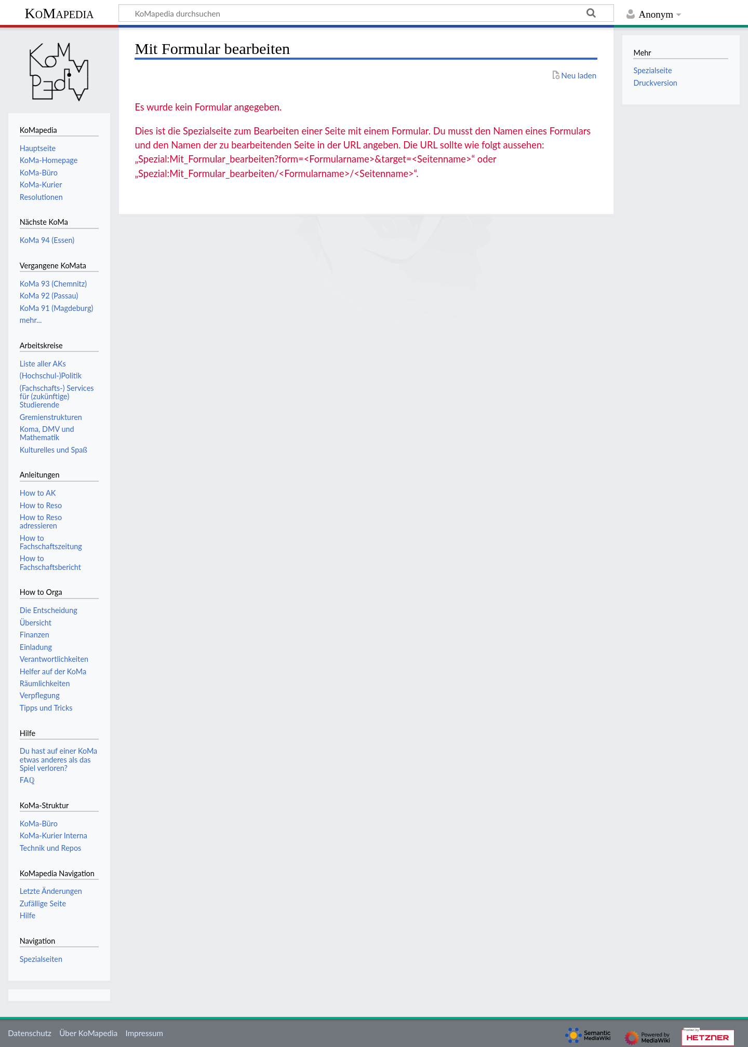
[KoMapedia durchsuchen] (366, 13)
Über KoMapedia (88, 1033)
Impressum (145, 1033)
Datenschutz (29, 1033)
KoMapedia (59, 13)
